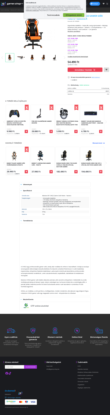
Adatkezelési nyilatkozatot (32, 10)
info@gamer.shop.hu (52, 369)
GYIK (79, 366)
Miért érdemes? (96, 77)
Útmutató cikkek (83, 381)
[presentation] (2, 57)
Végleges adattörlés (84, 388)
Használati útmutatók (84, 378)
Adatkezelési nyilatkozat (85, 375)
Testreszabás (53, 15)
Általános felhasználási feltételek (88, 372)
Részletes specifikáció (74, 31)
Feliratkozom (30, 367)
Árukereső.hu (8, 394)
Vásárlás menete (83, 369)
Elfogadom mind (74, 15)
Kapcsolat (49, 366)
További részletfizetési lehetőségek (78, 56)
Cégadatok (81, 384)
